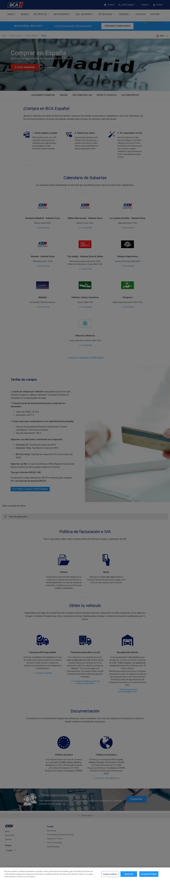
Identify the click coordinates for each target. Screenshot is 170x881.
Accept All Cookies (149, 874)
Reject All (129, 874)
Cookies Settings (110, 874)
